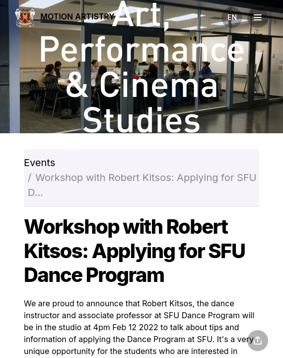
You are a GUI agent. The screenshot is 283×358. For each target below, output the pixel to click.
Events (39, 163)
